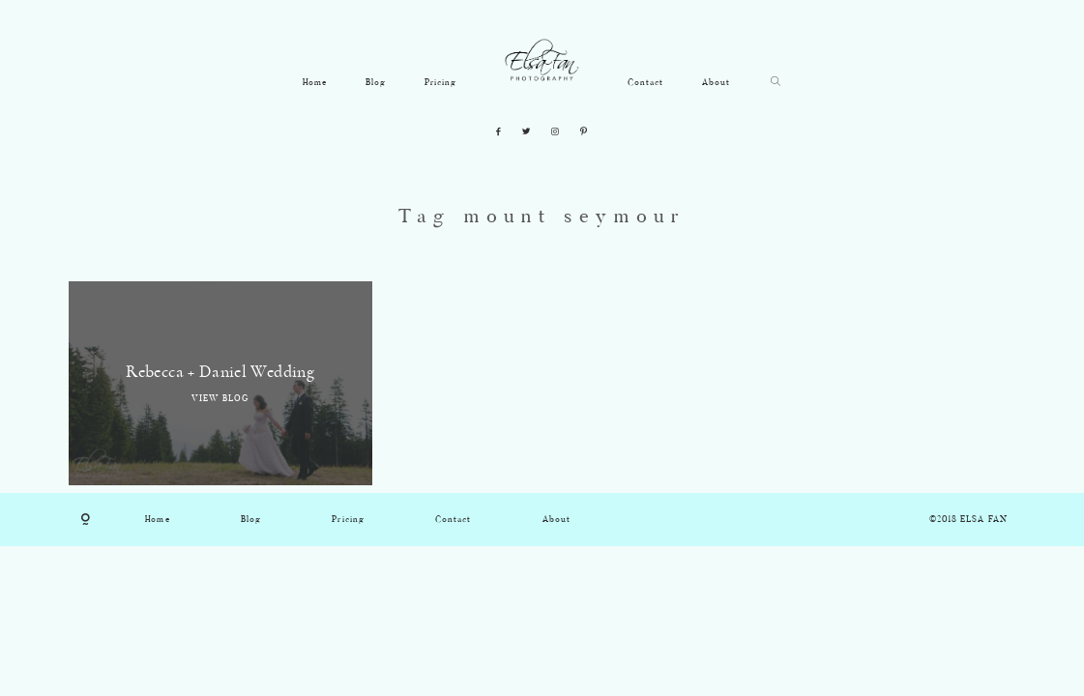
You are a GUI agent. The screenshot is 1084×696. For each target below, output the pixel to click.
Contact (645, 83)
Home (315, 83)
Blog (376, 83)
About (716, 83)
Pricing (440, 83)
